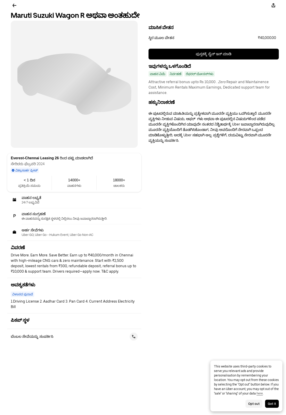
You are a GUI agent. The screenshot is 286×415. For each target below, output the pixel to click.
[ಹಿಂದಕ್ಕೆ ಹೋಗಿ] (14, 5)
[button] (214, 37)
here (260, 393)
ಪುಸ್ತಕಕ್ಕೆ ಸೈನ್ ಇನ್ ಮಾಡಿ (213, 54)
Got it (272, 404)
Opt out (254, 404)
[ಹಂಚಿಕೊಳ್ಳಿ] (273, 5)
